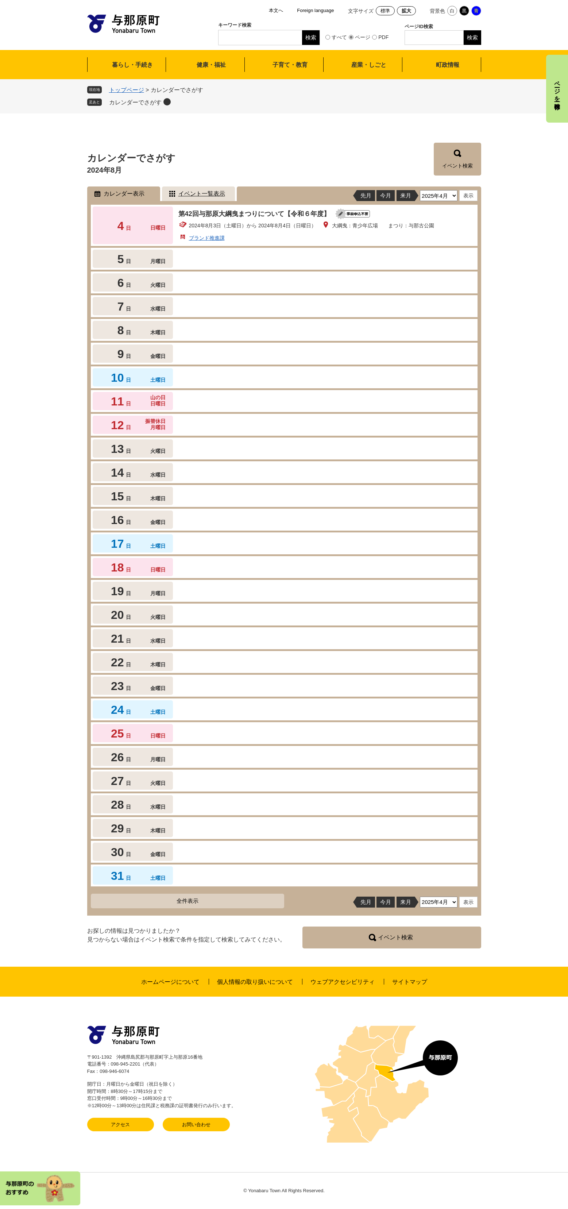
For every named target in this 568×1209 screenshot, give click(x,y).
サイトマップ (409, 982)
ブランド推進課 (207, 238)
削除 (167, 101)
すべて (339, 37)
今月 (385, 195)
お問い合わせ (196, 1124)
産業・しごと (368, 65)
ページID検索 (419, 26)
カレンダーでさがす (135, 102)
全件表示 (187, 901)
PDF (383, 37)
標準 (385, 11)
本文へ (276, 10)
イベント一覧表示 (201, 193)
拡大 (406, 11)
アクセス (120, 1124)
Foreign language (315, 10)
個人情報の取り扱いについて (255, 982)
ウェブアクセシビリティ (342, 982)
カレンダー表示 (124, 193)
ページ (362, 37)
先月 (365, 195)
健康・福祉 (211, 65)
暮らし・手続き (132, 65)
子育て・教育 (290, 65)
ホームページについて (170, 982)
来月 (405, 195)
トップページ (126, 90)
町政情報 (447, 65)
